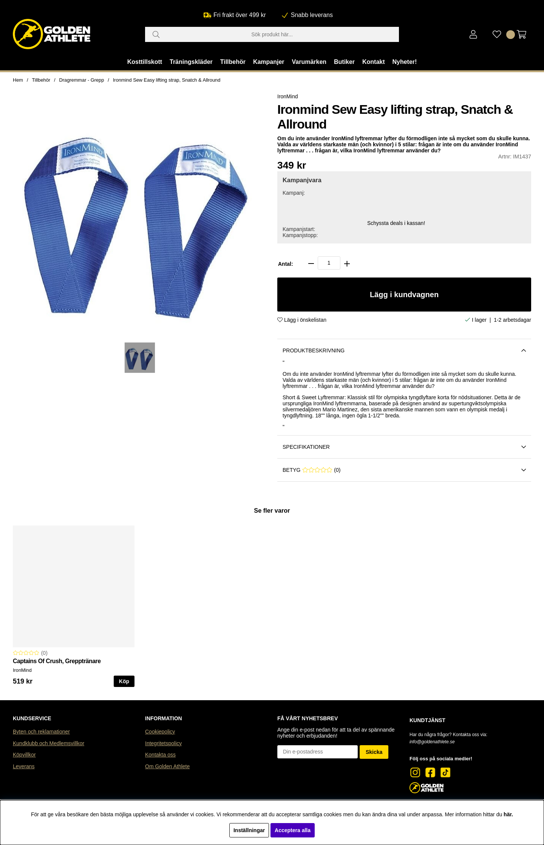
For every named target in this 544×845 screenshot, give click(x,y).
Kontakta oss (160, 755)
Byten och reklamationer (41, 732)
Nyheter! (404, 62)
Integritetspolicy (163, 743)
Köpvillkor (24, 755)
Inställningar (249, 830)
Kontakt (373, 62)
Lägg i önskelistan (301, 320)
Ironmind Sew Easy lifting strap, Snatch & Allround (167, 80)
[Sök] (272, 34)
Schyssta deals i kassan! (396, 223)
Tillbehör (233, 62)
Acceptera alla (293, 830)
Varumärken (309, 62)
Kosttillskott (144, 62)
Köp (124, 681)
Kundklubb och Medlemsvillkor (48, 743)
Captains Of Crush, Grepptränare (57, 661)
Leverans (24, 766)
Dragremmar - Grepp (81, 80)
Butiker (344, 62)
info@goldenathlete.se (432, 741)
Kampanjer (268, 62)
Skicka (374, 752)
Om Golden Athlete (167, 766)
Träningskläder (191, 62)
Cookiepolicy (160, 732)
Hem (18, 80)
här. (508, 814)
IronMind (287, 96)
